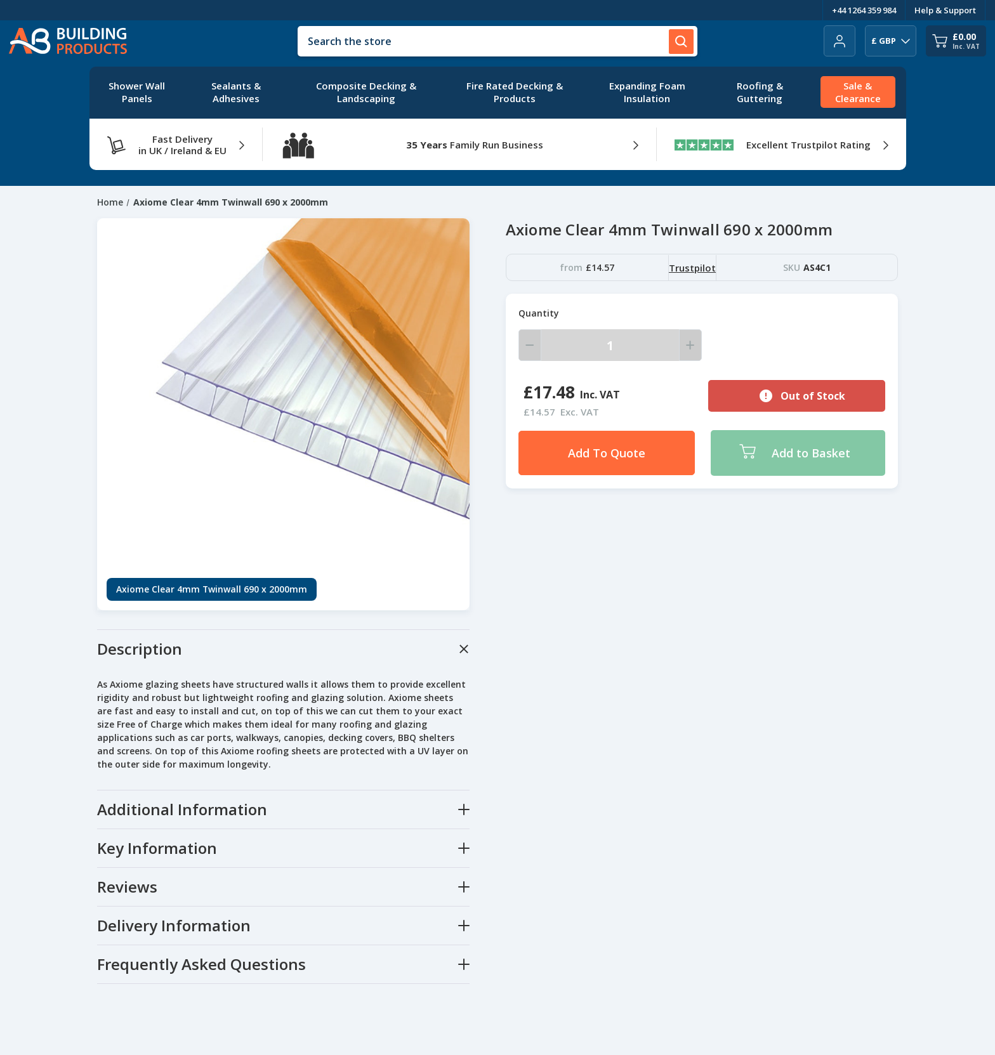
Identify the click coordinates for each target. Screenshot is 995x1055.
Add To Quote (606, 453)
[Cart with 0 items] (956, 40)
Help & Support (945, 10)
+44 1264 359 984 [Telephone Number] (864, 10)
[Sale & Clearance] (858, 93)
